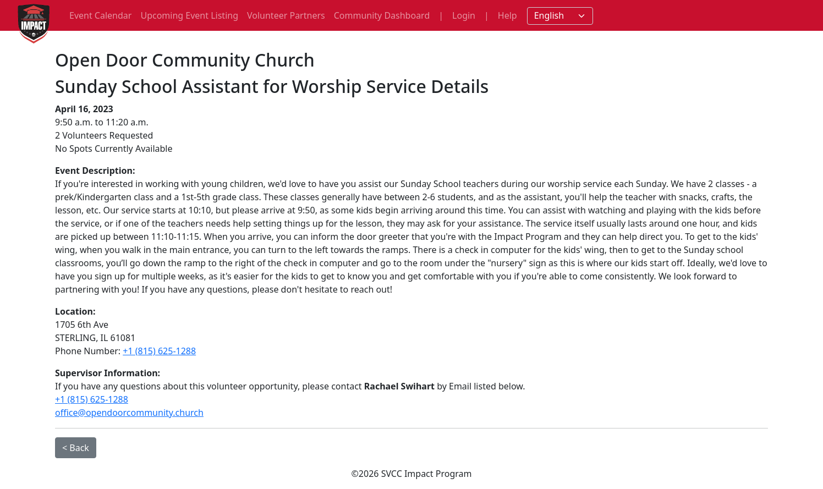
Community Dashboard (382, 15)
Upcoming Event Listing (189, 15)
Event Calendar (100, 15)
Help (507, 15)
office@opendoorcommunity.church (129, 412)
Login (463, 15)
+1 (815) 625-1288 (159, 351)
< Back (75, 448)
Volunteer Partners (286, 15)
